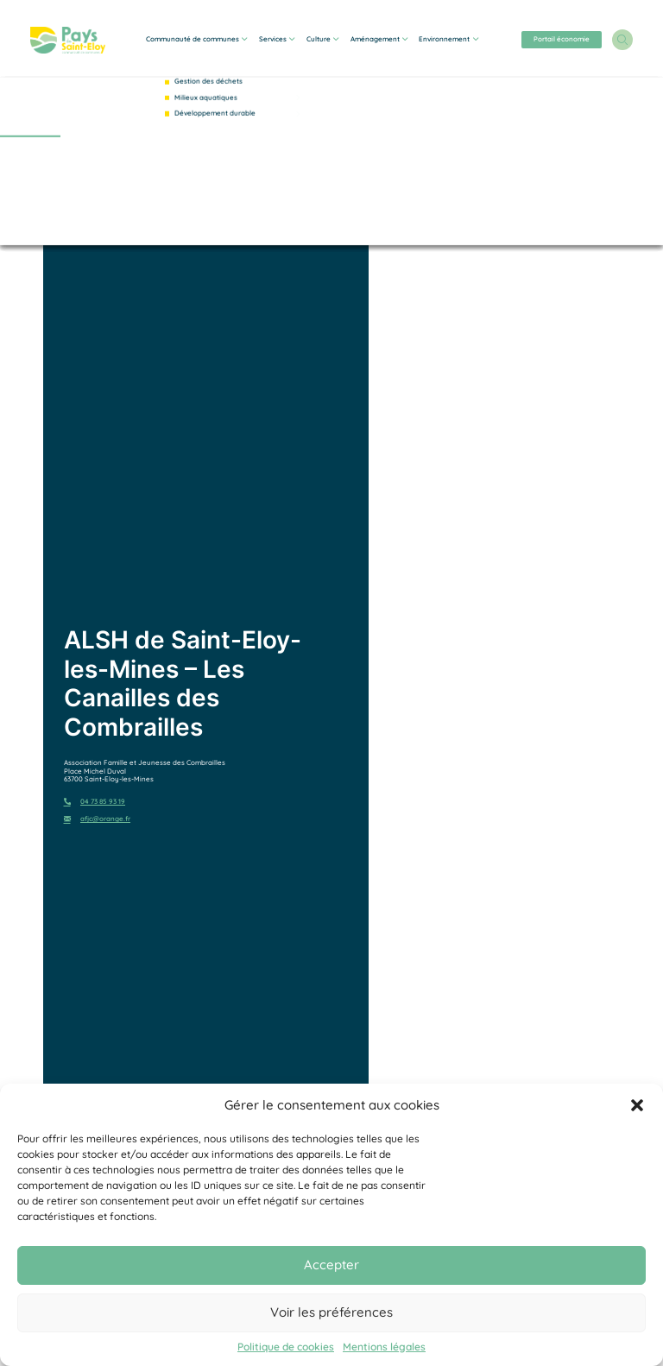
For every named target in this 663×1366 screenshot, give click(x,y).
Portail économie (562, 39)
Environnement (448, 39)
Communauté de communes (196, 39)
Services (276, 39)
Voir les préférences (331, 1312)
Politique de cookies (285, 1347)
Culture (322, 39)
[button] (637, 1105)
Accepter (331, 1264)
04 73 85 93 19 (95, 802)
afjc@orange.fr (97, 819)
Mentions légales (384, 1347)
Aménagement (378, 39)
